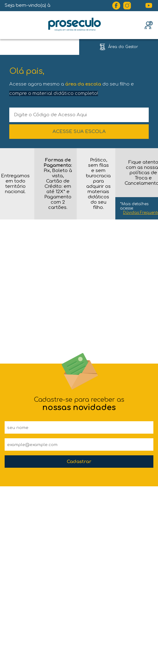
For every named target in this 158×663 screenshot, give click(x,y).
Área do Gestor (123, 47)
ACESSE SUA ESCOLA (79, 131)
